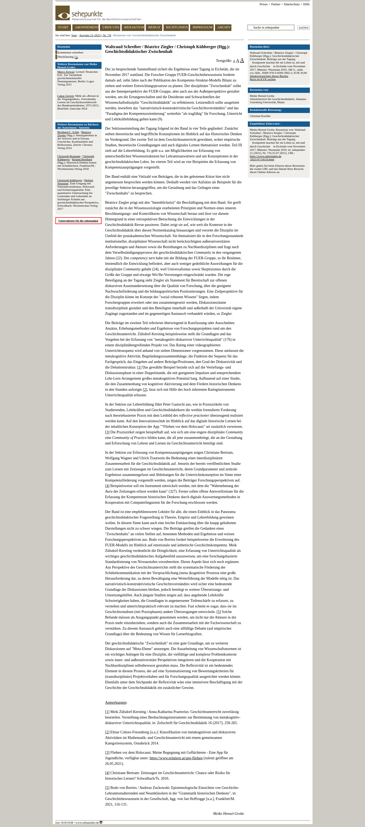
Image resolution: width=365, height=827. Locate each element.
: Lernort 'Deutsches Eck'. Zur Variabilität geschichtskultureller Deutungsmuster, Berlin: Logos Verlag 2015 (78, 78)
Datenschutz (292, 4)
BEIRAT (154, 27)
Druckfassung (68, 57)
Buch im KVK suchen (263, 79)
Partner (275, 4)
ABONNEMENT (87, 27)
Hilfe (306, 4)
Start (74, 35)
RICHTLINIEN (177, 27)
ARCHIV (224, 27)
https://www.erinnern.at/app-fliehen (176, 758)
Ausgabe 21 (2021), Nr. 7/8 (95, 35)
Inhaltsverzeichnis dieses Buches (269, 76)
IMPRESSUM (203, 27)
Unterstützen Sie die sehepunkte (78, 220)
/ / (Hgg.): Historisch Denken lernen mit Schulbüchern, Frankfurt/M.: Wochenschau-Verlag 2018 (77, 162)
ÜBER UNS (111, 27)
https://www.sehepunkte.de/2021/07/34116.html (266, 158)
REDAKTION (134, 27)
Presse (264, 4)
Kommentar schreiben (70, 52)
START (63, 27)
